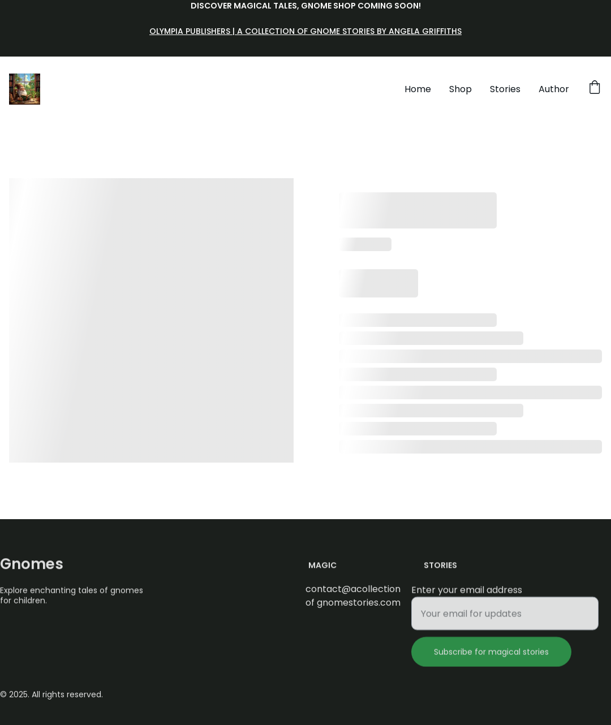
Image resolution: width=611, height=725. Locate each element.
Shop (460, 89)
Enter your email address (466, 594)
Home (418, 89)
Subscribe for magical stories (491, 656)
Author (554, 89)
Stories (505, 89)
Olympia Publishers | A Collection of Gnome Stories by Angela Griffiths (305, 31)
